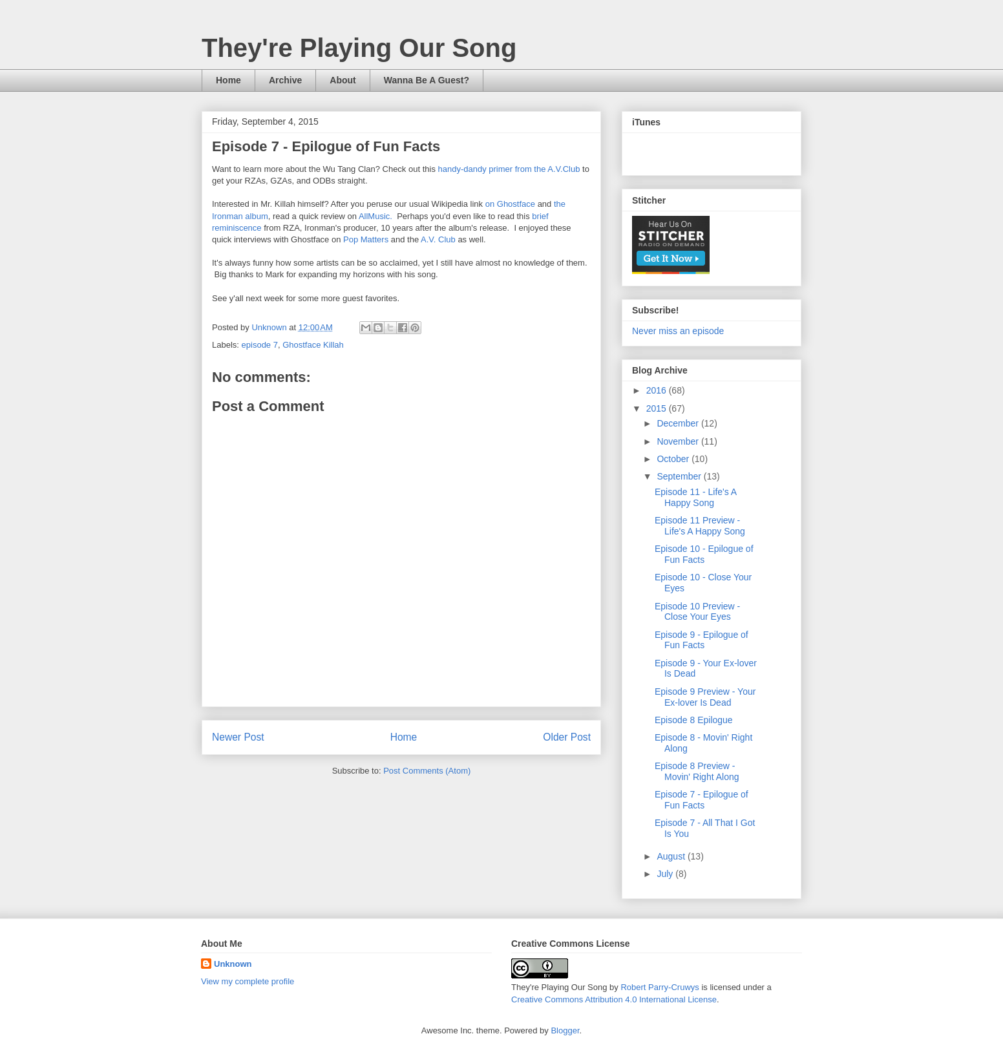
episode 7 (260, 345)
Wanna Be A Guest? (426, 80)
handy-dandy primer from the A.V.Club (509, 169)
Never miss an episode (678, 331)
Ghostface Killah (313, 345)
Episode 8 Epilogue (694, 720)
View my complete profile (247, 981)
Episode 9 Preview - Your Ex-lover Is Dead (705, 697)
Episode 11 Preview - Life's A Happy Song (700, 525)
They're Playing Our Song (359, 48)
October (674, 459)
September (680, 476)
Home (228, 80)
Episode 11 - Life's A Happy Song (695, 497)
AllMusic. (375, 216)
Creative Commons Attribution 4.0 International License (614, 999)
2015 (657, 408)
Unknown (233, 964)
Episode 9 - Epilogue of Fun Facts (701, 640)
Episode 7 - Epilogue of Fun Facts (701, 799)
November (679, 441)
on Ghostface (510, 204)
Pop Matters (365, 239)
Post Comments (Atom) (426, 771)
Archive (285, 80)
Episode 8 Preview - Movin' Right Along (697, 771)
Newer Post (238, 737)
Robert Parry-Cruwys (659, 987)
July (666, 874)
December (679, 423)
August (672, 856)
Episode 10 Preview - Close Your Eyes (697, 611)
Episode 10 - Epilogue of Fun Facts (704, 554)
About (342, 80)
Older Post (567, 737)
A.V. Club (438, 239)
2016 (657, 390)
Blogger (565, 1030)
